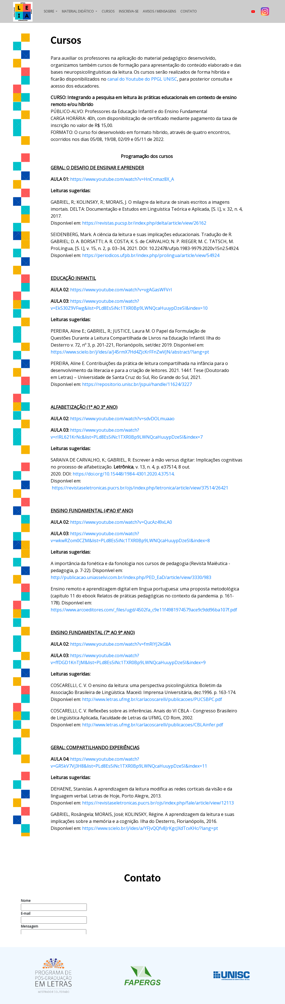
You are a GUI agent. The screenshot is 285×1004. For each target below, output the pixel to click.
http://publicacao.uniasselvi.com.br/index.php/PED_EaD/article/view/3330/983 (131, 577)
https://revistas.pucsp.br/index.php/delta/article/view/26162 (144, 223)
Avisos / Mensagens (159, 11)
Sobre (49, 11)
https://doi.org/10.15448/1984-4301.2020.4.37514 (123, 474)
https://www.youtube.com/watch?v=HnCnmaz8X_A (122, 179)
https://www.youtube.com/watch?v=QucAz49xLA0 (121, 522)
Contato (188, 11)
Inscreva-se (128, 11)
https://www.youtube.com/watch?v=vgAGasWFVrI (121, 290)
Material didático (78, 11)
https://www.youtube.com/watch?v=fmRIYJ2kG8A (120, 644)
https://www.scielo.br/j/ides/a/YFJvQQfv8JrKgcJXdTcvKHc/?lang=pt (150, 828)
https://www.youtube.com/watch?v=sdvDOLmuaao (122, 418)
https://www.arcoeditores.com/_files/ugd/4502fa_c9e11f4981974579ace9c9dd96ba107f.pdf (144, 610)
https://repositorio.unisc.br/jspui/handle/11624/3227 (137, 384)
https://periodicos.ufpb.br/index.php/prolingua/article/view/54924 (150, 255)
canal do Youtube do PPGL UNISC (142, 79)
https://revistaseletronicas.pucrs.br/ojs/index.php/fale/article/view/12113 (158, 803)
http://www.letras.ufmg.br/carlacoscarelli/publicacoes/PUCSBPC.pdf (152, 699)
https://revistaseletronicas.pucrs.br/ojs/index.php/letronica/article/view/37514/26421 (140, 488)
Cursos (108, 11)
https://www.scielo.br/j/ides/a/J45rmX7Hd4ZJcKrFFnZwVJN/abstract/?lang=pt (130, 352)
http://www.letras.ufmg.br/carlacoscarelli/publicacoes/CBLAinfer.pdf (152, 725)
